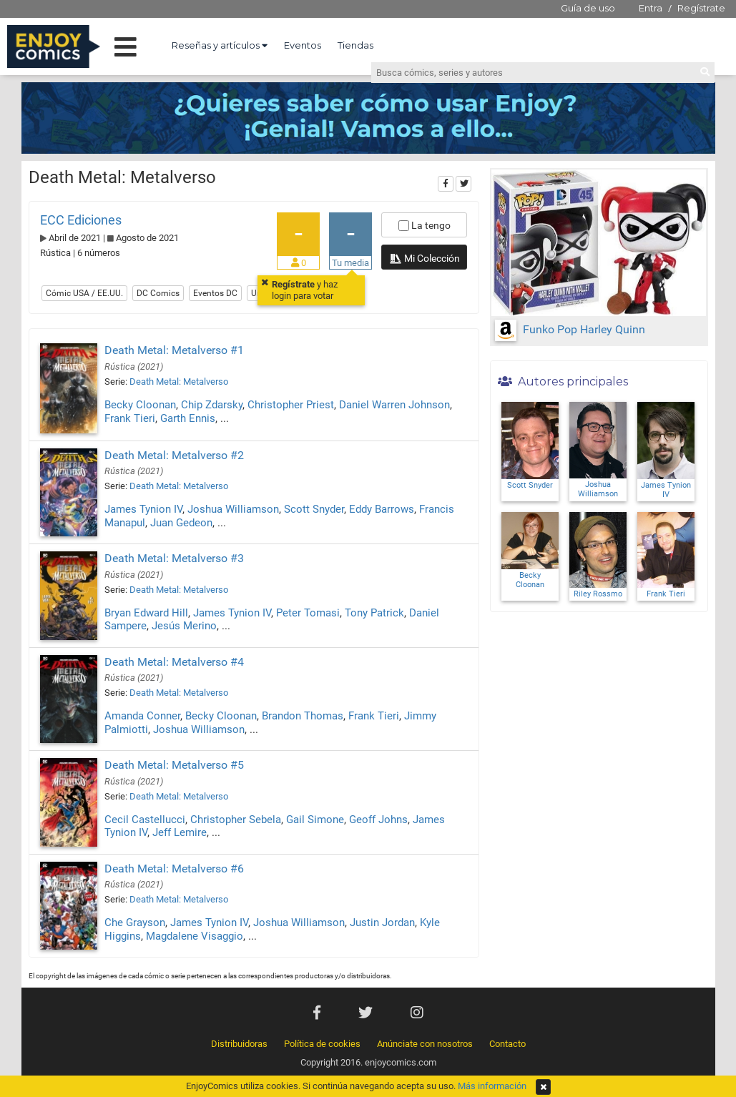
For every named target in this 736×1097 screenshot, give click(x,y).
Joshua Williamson (233, 509)
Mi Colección (424, 259)
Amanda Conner (142, 715)
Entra (650, 8)
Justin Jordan (382, 922)
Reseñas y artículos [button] (220, 45)
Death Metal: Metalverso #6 (174, 868)
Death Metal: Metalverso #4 (174, 662)
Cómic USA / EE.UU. (84, 293)
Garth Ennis (187, 418)
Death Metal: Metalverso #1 (174, 350)
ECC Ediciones (81, 219)
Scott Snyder (314, 509)
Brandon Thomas (302, 715)
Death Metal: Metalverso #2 (174, 455)
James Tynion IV (143, 509)
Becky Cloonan (140, 404)
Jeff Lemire (179, 832)
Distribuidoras (239, 1043)
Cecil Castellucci (144, 819)
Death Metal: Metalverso (178, 381)
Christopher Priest (290, 404)
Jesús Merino (184, 625)
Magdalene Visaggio (194, 936)
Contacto (507, 1043)
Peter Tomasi (308, 612)
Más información (492, 1086)
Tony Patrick (374, 612)
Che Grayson (134, 922)
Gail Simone (315, 819)
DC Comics (158, 293)
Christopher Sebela (235, 819)
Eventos (302, 45)
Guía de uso (588, 8)
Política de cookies (322, 1043)
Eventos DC (215, 293)
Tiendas (355, 45)
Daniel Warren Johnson (394, 404)
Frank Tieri (129, 418)
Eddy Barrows (381, 509)
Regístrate (701, 8)
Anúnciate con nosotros (425, 1043)
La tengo (424, 225)
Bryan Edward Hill (146, 612)
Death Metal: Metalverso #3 (174, 558)
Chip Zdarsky (211, 404)
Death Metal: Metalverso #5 (174, 765)
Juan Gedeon (181, 522)
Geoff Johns (378, 819)
